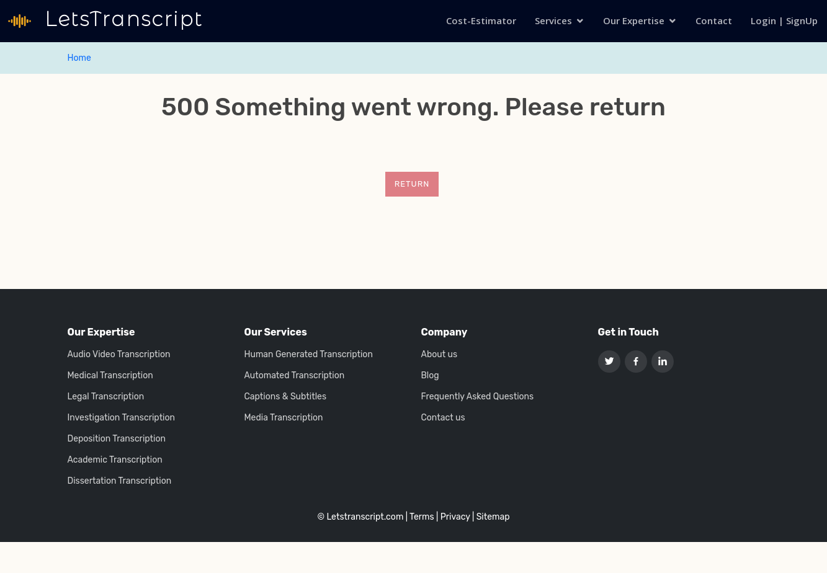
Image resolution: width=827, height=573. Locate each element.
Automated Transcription (294, 375)
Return (412, 184)
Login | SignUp (784, 20)
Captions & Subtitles (285, 397)
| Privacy (453, 517)
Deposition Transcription (117, 439)
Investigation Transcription (122, 418)
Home (79, 58)
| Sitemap (491, 517)
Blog (430, 375)
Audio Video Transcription (119, 354)
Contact (713, 20)
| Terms (420, 517)
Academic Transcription (115, 460)
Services (553, 20)
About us (439, 354)
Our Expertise (633, 20)
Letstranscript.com (364, 517)
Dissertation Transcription (120, 481)
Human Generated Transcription (308, 354)
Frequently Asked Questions (477, 397)
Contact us (443, 418)
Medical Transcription (110, 375)
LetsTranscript (120, 19)
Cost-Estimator (481, 20)
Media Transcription (283, 418)
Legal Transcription (106, 397)
